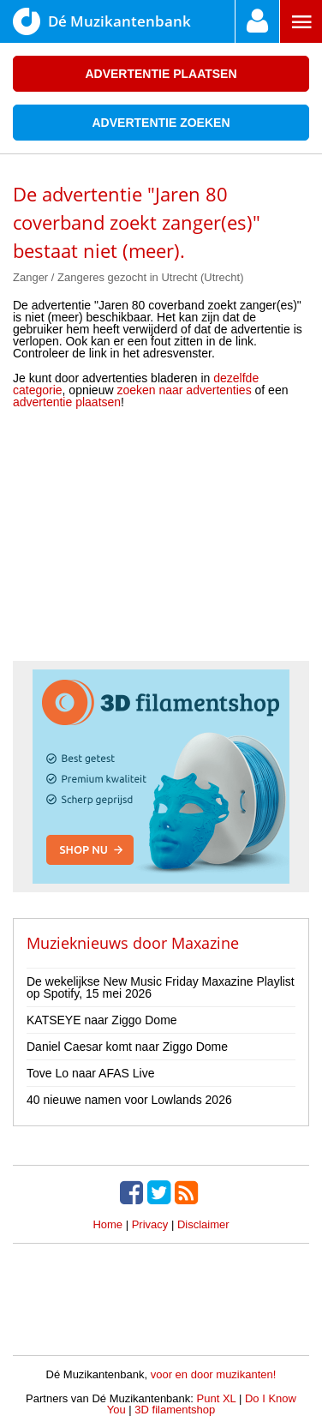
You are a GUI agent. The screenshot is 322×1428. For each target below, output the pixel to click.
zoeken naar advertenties (183, 390)
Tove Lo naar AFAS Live (90, 1073)
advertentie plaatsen (67, 402)
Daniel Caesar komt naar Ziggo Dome (127, 1046)
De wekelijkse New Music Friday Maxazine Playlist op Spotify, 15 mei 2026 (161, 987)
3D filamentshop (174, 1409)
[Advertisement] (161, 541)
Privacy (150, 1224)
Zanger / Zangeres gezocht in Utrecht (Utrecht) (128, 277)
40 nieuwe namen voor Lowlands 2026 (129, 1100)
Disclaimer (203, 1224)
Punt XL (216, 1398)
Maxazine (205, 943)
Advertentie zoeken (161, 122)
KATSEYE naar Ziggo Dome (102, 1020)
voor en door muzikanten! (214, 1374)
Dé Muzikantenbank (102, 21)
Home (107, 1224)
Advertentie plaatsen (160, 74)
